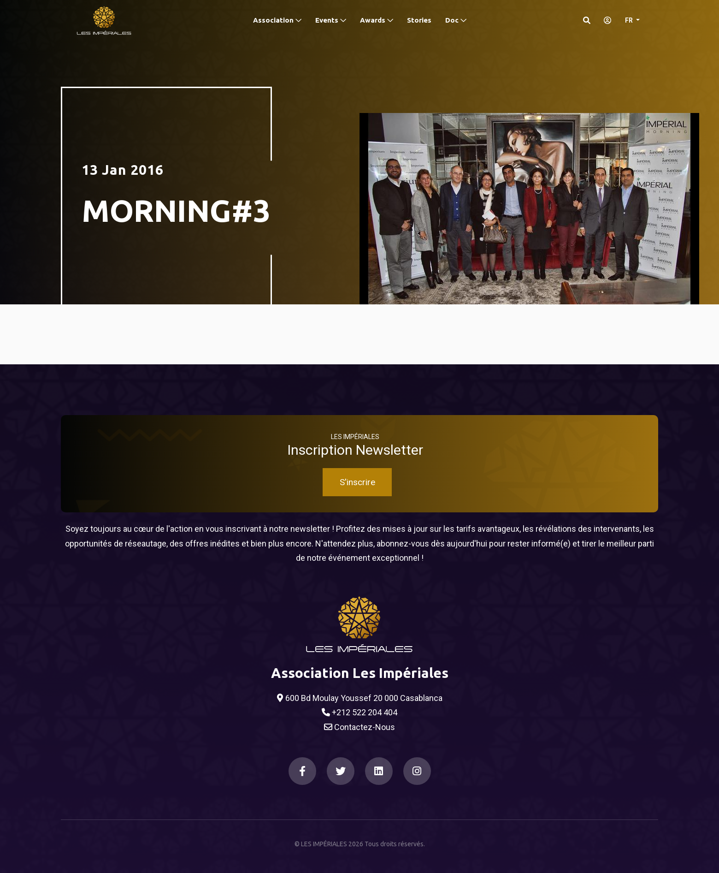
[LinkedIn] (379, 771)
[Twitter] (340, 771)
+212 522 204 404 (359, 712)
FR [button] (629, 20)
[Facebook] (302, 771)
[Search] (587, 20)
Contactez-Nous (359, 727)
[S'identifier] (604, 20)
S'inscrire (357, 482)
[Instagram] (417, 771)
